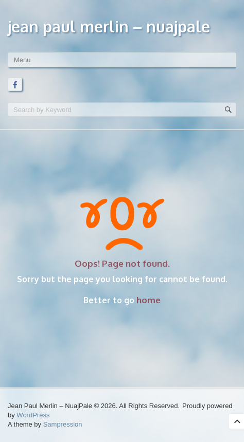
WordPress (32, 415)
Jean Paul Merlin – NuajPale (109, 26)
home (148, 299)
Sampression (62, 424)
